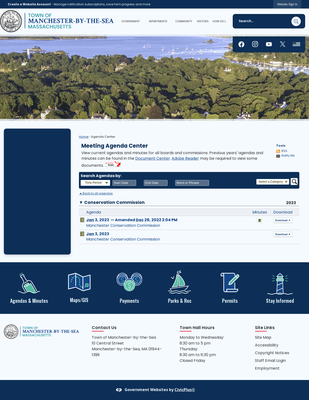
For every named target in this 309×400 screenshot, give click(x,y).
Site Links (265, 328)
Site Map (263, 337)
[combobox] (124, 183)
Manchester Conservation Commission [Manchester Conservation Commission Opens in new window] (123, 225)
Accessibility (266, 345)
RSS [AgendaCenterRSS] (284, 151)
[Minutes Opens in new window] (259, 221)
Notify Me (288, 156)
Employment (267, 368)
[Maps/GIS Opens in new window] (79, 287)
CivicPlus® (185, 389)
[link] (287, 4)
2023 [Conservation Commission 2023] (291, 203)
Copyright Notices (272, 353)
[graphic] (241, 44)
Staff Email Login (270, 360)
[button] (296, 21)
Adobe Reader (185, 158)
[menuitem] (130, 21)
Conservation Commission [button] (114, 202)
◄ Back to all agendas (96, 193)
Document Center (152, 158)
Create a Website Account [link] (29, 4)
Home (84, 137)
